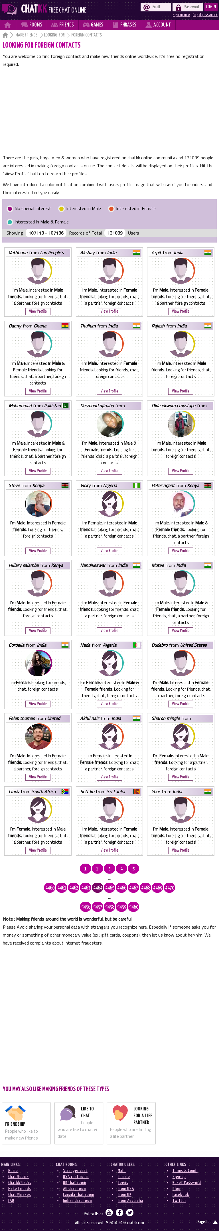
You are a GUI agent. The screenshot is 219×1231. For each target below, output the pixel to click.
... (109, 878)
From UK (124, 1195)
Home (13, 1171)
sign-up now (181, 15)
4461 (61, 888)
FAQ (11, 1201)
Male (122, 1171)
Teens (123, 1183)
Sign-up (179, 1177)
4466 (121, 888)
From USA (126, 1189)
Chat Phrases (19, 1195)
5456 (85, 907)
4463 (85, 888)
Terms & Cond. (185, 1171)
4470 (169, 888)
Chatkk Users (19, 1183)
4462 (73, 888)
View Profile (38, 311)
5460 (133, 907)
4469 (157, 888)
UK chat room (74, 1183)
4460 (49, 888)
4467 (133, 888)
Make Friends (26, 35)
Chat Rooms (18, 1177)
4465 (109, 888)
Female (124, 1177)
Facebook (181, 1195)
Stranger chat (75, 1171)
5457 (97, 907)
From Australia (130, 1201)
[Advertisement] (109, 111)
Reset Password (187, 1183)
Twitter (179, 1201)
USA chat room (76, 1177)
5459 (121, 907)
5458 (109, 907)
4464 (97, 888)
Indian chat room (77, 1201)
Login (211, 7)
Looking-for (54, 35)
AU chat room (74, 1189)
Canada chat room (78, 1195)
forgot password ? (205, 15)
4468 (145, 888)
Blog (177, 1189)
